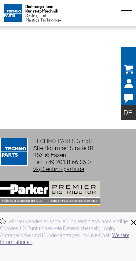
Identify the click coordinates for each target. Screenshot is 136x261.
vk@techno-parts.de (58, 169)
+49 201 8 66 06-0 (68, 162)
